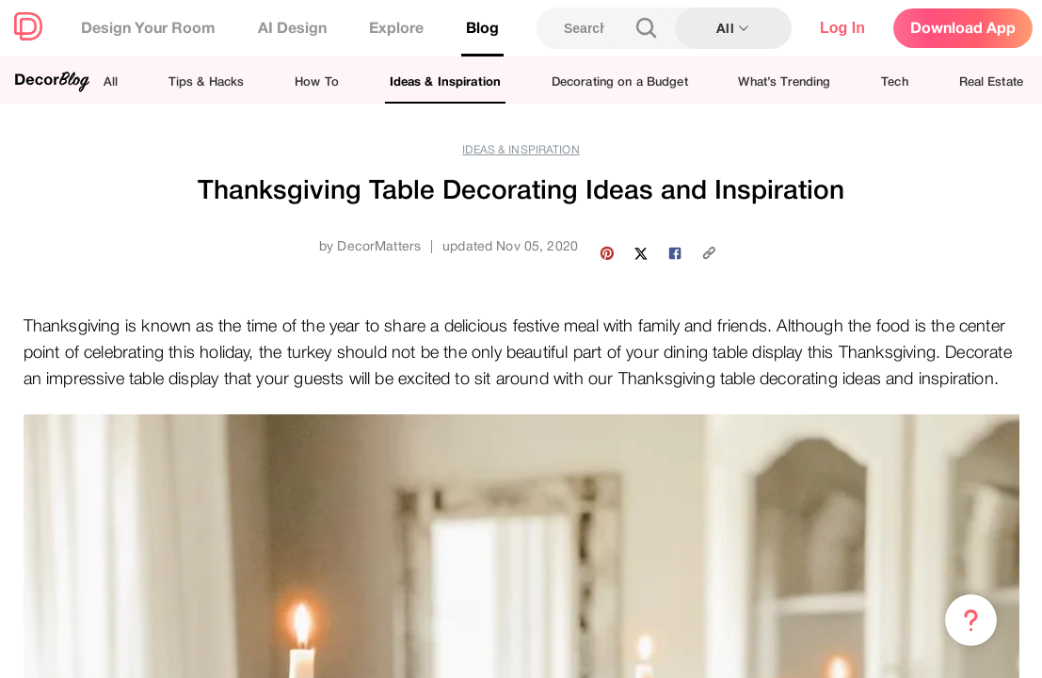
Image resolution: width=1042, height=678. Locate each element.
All (111, 81)
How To (317, 81)
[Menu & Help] (971, 620)
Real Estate (991, 81)
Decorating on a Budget (620, 81)
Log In (842, 28)
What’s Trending (784, 81)
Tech (894, 81)
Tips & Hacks (206, 81)
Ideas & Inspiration (445, 81)
